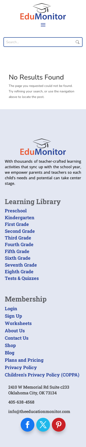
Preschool (16, 211)
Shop (10, 345)
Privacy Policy (21, 367)
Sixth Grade (18, 258)
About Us (15, 330)
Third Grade (18, 238)
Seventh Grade (21, 265)
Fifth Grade (17, 251)
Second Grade (20, 231)
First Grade (17, 224)
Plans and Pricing (24, 360)
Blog (9, 353)
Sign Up (13, 316)
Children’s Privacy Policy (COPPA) (42, 375)
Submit (77, 42)
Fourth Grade (19, 244)
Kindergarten (19, 217)
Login (11, 308)
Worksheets (18, 323)
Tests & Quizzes (22, 278)
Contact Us (16, 338)
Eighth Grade (19, 271)
